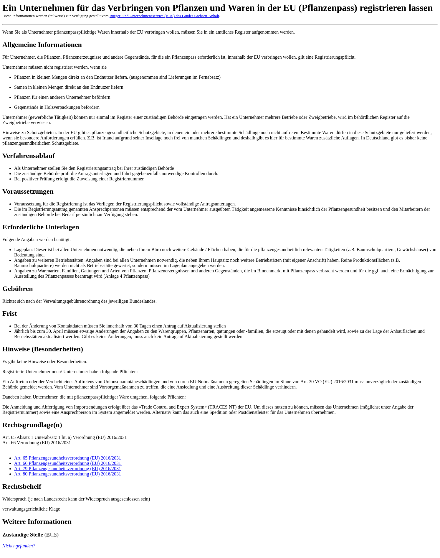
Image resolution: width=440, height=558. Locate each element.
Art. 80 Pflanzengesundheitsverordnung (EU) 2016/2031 (67, 473)
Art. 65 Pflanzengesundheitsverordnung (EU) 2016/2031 (67, 457)
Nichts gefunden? (18, 545)
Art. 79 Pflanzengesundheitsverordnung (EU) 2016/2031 (67, 468)
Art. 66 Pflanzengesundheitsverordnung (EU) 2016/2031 (68, 463)
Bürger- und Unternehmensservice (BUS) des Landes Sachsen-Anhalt (164, 16)
